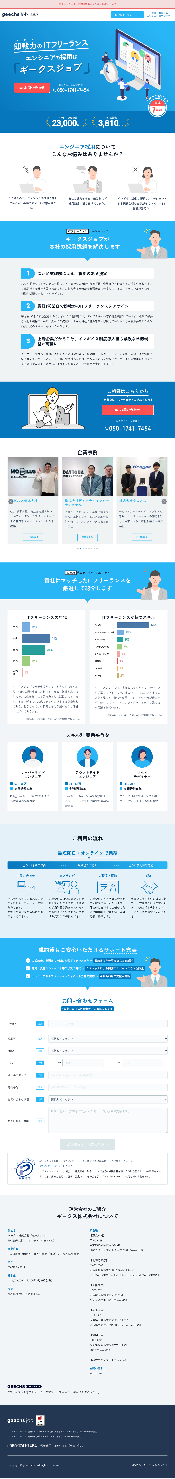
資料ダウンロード (127, 15)
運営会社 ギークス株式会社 (148, 1468)
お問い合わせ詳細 (18, 1125)
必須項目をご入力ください (87, 1147)
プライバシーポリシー (51, 1170)
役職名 (12, 1054)
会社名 (13, 1027)
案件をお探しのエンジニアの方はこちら (160, 14)
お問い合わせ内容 (18, 1103)
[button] (164, 503)
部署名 (12, 1042)
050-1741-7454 (70, 89)
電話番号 (13, 1091)
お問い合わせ (32, 87)
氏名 (10, 1066)
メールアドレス (17, 1079)
